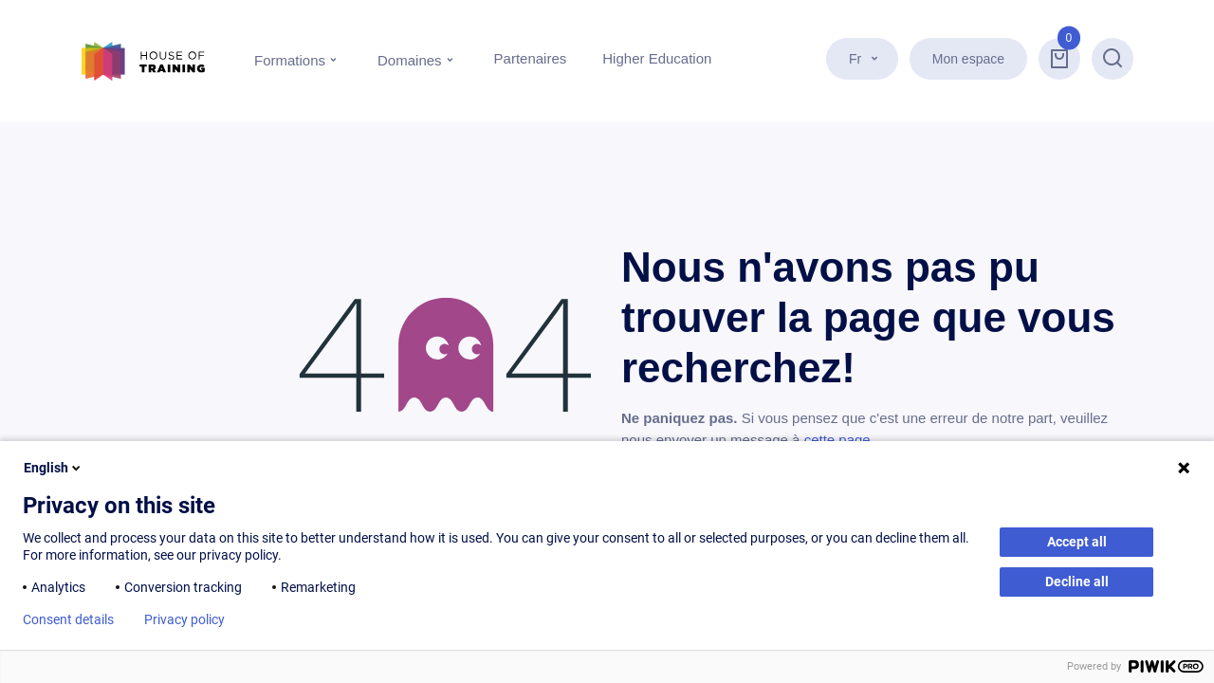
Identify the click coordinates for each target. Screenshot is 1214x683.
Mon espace (968, 58)
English (53, 467)
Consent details (68, 619)
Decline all (1077, 581)
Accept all (1077, 541)
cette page (837, 440)
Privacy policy (184, 619)
